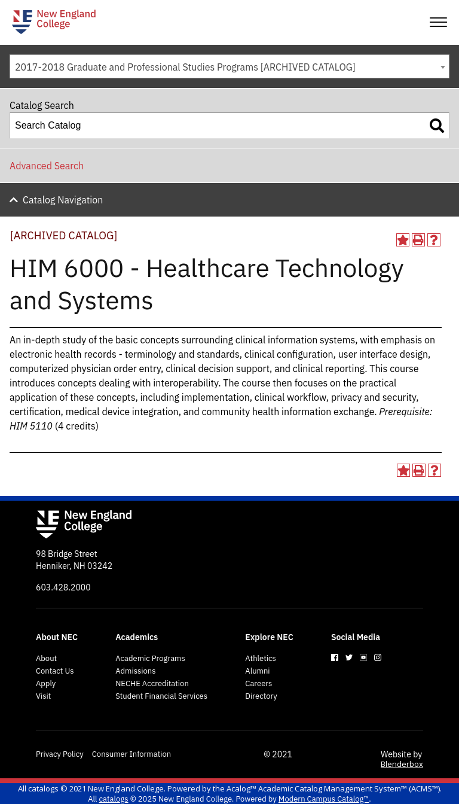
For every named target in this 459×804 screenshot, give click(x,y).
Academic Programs (150, 658)
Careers (258, 684)
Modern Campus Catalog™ (324, 799)
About (46, 658)
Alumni (257, 671)
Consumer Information (131, 754)
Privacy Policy (60, 754)
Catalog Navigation (63, 200)
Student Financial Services (161, 696)
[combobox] (229, 66)
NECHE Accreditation (152, 684)
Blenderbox (402, 764)
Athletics (260, 658)
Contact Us (55, 671)
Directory (261, 696)
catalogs (43, 788)
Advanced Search (47, 166)
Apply (46, 684)
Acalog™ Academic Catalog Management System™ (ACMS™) (333, 788)
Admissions (135, 671)
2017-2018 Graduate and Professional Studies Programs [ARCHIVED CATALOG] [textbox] (185, 67)
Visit (43, 696)
